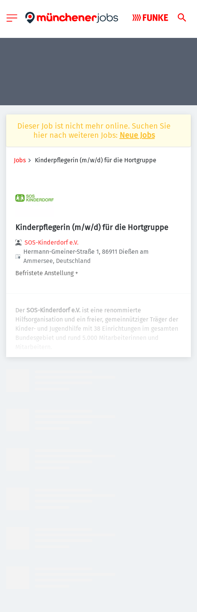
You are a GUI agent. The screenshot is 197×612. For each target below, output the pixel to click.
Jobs (20, 160)
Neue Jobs (137, 135)
